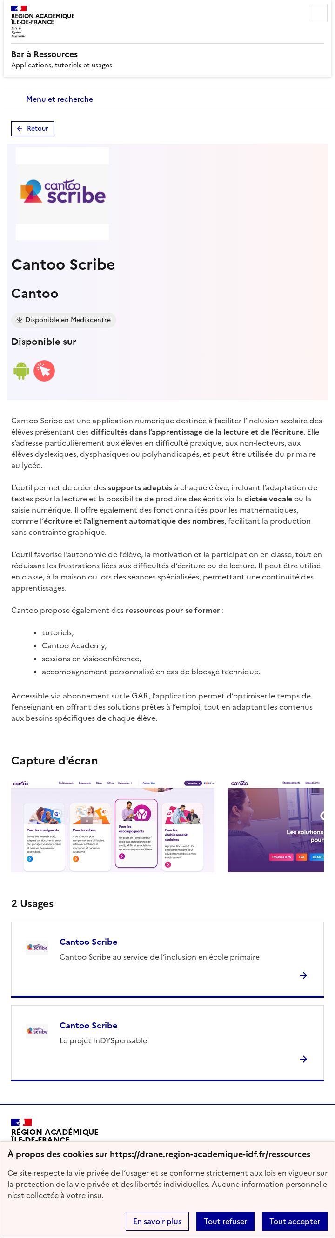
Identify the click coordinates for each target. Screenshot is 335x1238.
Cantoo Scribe (88, 941)
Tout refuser (225, 1221)
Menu (318, 13)
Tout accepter (294, 1221)
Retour (37, 128)
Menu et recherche (59, 99)
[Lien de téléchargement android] (21, 379)
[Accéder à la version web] (44, 379)
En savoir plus (157, 1221)
